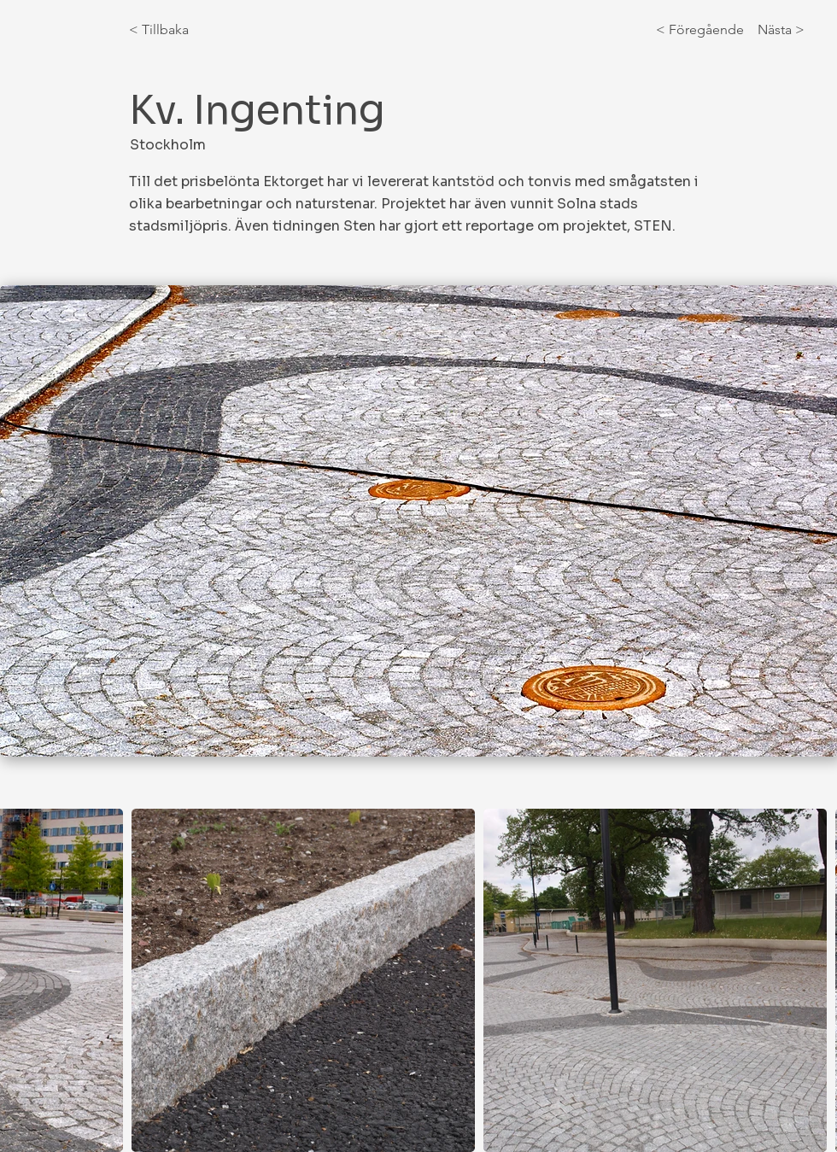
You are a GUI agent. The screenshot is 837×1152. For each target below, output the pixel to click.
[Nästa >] (777, 30)
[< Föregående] (703, 30)
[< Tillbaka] (185, 30)
